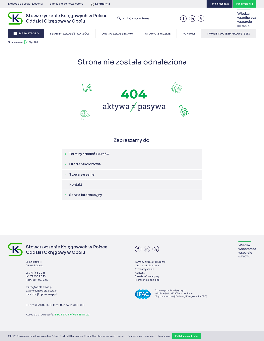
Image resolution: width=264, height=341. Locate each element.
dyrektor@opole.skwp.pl (41, 294)
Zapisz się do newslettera (66, 3)
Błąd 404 (33, 42)
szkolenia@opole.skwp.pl (41, 290)
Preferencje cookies (147, 279)
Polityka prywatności (186, 336)
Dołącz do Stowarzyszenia (25, 3)
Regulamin (164, 336)
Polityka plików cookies (141, 336)
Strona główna (15, 42)
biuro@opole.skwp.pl (39, 287)
